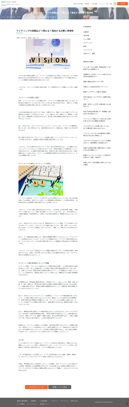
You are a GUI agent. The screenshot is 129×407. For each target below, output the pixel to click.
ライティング (20, 17)
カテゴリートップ (36, 387)
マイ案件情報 (93, 4)
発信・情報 (109, 4)
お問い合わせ (74, 401)
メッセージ (102, 4)
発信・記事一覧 (11, 17)
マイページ (64, 401)
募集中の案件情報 (78, 4)
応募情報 (86, 4)
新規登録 (122, 3)
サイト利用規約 (21, 404)
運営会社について (44, 404)
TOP (127, 403)
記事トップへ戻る (60, 387)
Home (3, 17)
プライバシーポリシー (32, 404)
